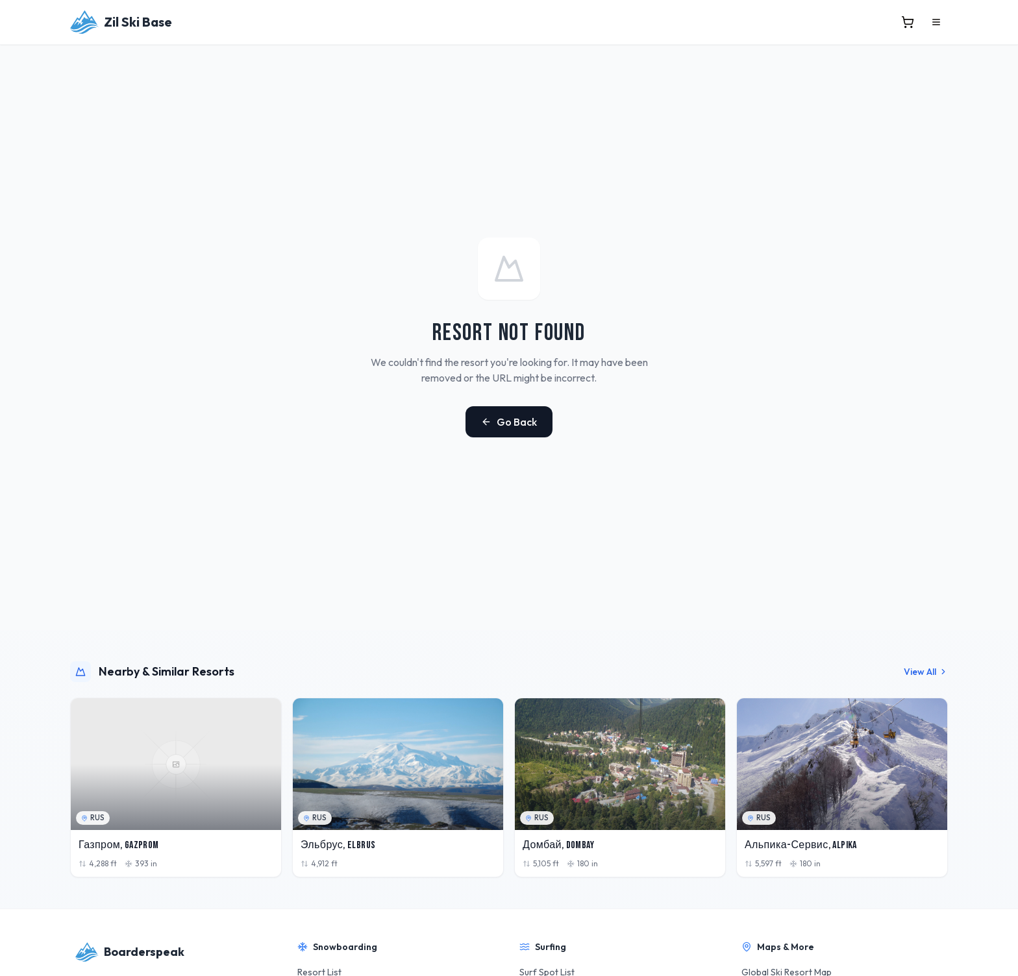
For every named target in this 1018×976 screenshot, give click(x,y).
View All (926, 671)
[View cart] (907, 22)
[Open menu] (936, 22)
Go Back (509, 421)
